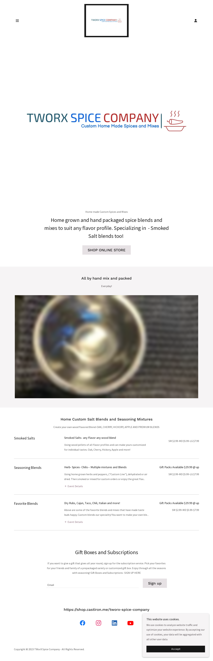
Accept (175, 649)
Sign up (155, 583)
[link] (106, 20)
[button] (17, 20)
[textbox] (92, 583)
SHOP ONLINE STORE (106, 250)
